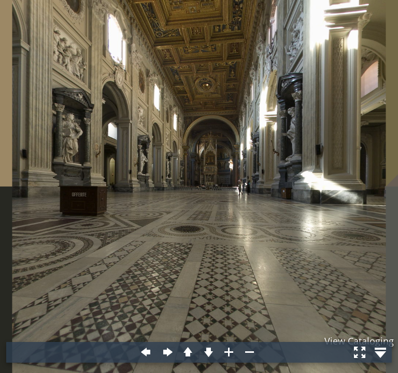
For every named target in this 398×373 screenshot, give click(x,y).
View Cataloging (359, 341)
